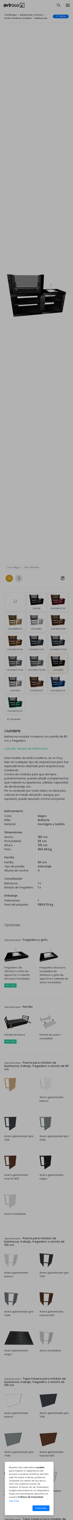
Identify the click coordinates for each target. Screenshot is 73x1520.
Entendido (41, 1508)
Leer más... (14, 1500)
